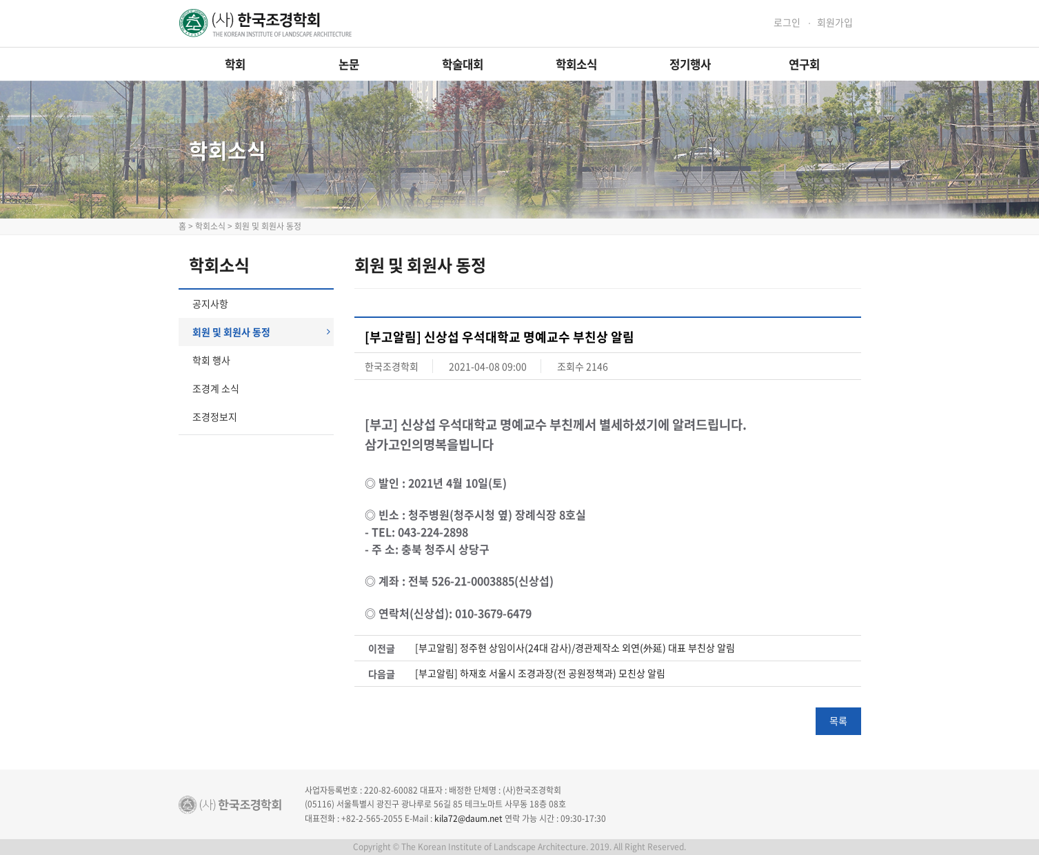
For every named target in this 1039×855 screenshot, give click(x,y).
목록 (838, 720)
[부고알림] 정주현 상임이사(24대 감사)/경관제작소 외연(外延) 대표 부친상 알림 (575, 647)
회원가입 (835, 22)
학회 (235, 64)
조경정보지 (214, 416)
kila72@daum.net (468, 818)
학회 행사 (211, 360)
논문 (349, 64)
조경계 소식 (215, 388)
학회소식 (576, 64)
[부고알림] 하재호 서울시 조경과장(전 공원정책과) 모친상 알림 (540, 673)
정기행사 (690, 64)
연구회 (804, 64)
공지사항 (210, 303)
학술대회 (462, 64)
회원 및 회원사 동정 (261, 332)
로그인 (787, 22)
